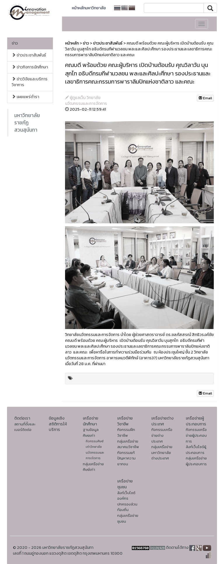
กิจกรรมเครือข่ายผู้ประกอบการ (196, 435)
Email (205, 98)
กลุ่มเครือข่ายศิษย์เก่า (93, 467)
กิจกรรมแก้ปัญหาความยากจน (126, 458)
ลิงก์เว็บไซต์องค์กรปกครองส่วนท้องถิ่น (127, 501)
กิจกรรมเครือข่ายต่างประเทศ (161, 435)
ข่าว (15, 43)
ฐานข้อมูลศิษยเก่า (91, 432)
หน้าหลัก (72, 43)
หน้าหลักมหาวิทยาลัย (89, 8)
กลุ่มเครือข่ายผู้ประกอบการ (196, 461)
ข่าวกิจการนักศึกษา (30, 67)
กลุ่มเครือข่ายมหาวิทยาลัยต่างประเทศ (161, 452)
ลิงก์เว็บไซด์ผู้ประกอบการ (196, 449)
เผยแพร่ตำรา (25, 97)
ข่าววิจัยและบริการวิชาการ (30, 82)
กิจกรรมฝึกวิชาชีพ (126, 432)
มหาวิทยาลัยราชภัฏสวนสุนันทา (27, 123)
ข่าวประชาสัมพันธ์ (29, 55)
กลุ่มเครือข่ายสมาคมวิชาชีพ (128, 444)
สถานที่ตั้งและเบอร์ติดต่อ (24, 427)
